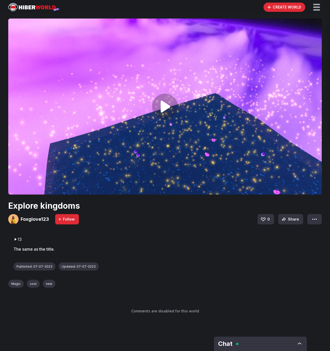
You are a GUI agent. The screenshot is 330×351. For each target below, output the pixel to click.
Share (290, 219)
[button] (316, 7)
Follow (66, 219)
